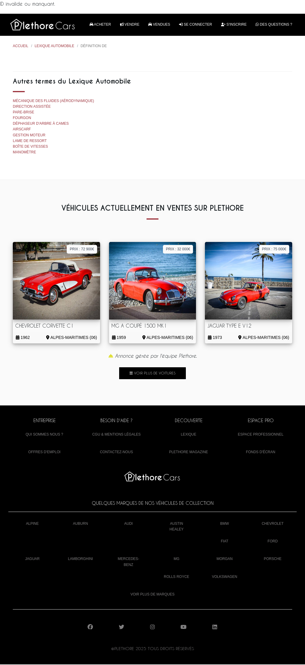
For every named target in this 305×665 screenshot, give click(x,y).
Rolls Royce (176, 577)
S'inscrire (234, 25)
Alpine (32, 524)
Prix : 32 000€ (178, 249)
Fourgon (22, 118)
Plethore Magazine (188, 452)
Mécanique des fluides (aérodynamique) (53, 101)
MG (176, 559)
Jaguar (32, 559)
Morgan (225, 559)
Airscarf (22, 130)
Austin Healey (176, 527)
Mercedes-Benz (128, 562)
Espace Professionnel (260, 435)
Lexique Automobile (54, 46)
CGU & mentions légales (116, 435)
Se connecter (195, 25)
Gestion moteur (29, 135)
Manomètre (24, 153)
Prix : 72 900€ (82, 249)
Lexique (188, 435)
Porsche (272, 559)
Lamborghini (80, 559)
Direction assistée (32, 107)
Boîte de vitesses (30, 147)
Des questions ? (274, 25)
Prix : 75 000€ (274, 249)
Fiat (224, 542)
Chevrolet (273, 524)
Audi (128, 524)
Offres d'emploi (44, 452)
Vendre (129, 25)
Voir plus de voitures (152, 373)
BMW (224, 524)
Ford (272, 542)
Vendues (159, 25)
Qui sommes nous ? (44, 435)
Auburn (80, 524)
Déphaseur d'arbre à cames (41, 124)
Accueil (20, 46)
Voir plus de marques (152, 595)
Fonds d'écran (260, 452)
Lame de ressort (30, 141)
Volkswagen (224, 577)
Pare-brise (23, 112)
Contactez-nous (116, 452)
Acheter (100, 25)
